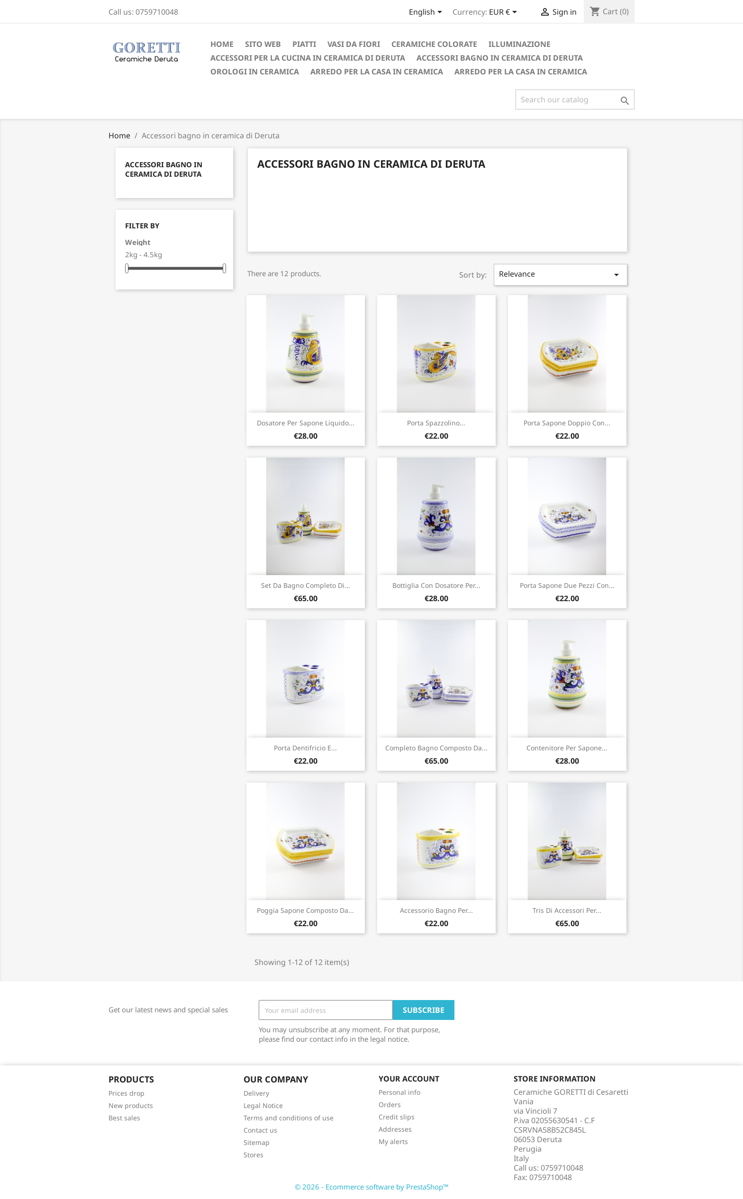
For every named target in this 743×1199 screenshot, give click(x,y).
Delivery (256, 1093)
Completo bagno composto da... (436, 747)
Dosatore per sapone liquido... (305, 422)
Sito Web (263, 44)
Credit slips (397, 1116)
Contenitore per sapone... (566, 747)
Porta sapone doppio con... (567, 422)
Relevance (560, 274)
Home (222, 44)
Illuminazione (520, 44)
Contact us (260, 1130)
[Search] (575, 99)
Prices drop (127, 1093)
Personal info (399, 1092)
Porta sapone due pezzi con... (567, 585)
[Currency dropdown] (504, 12)
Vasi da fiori (353, 44)
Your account (409, 1078)
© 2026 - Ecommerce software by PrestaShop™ (372, 1186)
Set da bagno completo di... (305, 585)
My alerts (393, 1141)
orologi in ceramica (254, 71)
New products (131, 1105)
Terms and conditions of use (289, 1117)
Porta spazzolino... (436, 422)
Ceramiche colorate (434, 44)
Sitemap (257, 1142)
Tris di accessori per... (567, 910)
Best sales (124, 1117)
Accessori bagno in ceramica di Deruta (500, 58)
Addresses (395, 1129)
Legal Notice (263, 1105)
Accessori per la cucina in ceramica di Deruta (307, 58)
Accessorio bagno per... (436, 910)
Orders (390, 1104)
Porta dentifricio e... (305, 747)
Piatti (304, 44)
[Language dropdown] (427, 12)
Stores (253, 1154)
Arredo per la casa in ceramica (376, 71)
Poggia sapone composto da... (305, 910)
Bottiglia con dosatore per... (436, 585)
